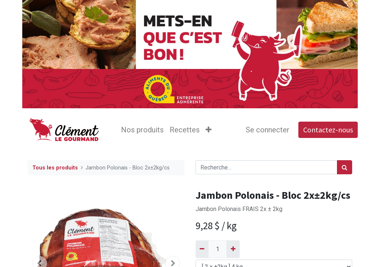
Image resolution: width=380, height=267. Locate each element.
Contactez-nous (328, 129)
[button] (208, 129)
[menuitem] (142, 129)
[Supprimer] (202, 249)
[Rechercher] (344, 167)
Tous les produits (55, 168)
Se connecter (267, 129)
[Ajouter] (232, 249)
